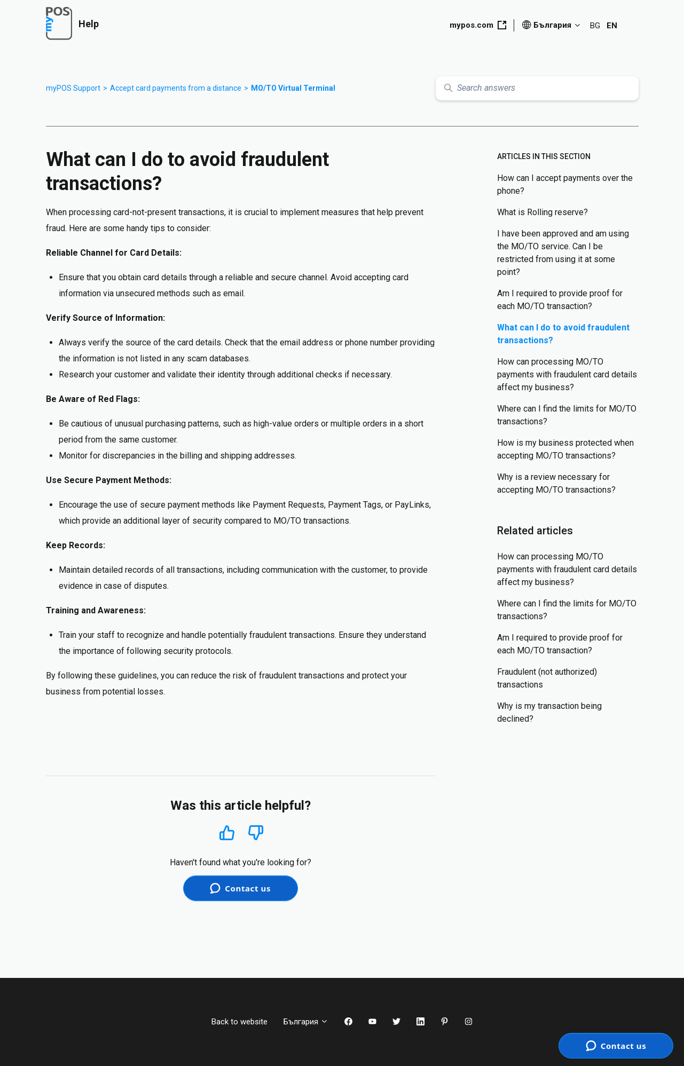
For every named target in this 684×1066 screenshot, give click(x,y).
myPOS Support (73, 88)
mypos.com (478, 25)
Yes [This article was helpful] (227, 832)
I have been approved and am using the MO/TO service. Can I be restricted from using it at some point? (563, 252)
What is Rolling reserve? (542, 212)
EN (612, 25)
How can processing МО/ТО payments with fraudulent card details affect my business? (567, 374)
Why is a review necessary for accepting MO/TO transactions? (556, 483)
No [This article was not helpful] (255, 833)
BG (595, 25)
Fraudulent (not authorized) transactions (547, 678)
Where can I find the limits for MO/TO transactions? (566, 415)
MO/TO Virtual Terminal (293, 88)
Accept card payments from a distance (175, 88)
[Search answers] (537, 88)
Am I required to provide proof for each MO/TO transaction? (560, 299)
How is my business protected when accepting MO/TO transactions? (565, 449)
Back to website (239, 1021)
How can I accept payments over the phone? (565, 184)
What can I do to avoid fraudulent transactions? (563, 333)
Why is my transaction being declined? (549, 712)
